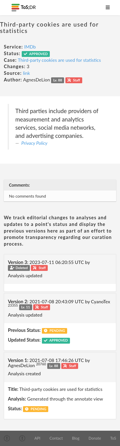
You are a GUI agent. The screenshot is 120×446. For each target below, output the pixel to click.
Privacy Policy (34, 143)
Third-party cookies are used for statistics (59, 60)
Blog (75, 438)
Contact (56, 438)
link (26, 73)
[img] (7, 438)
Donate (95, 438)
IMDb (30, 47)
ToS (113, 438)
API (37, 438)
